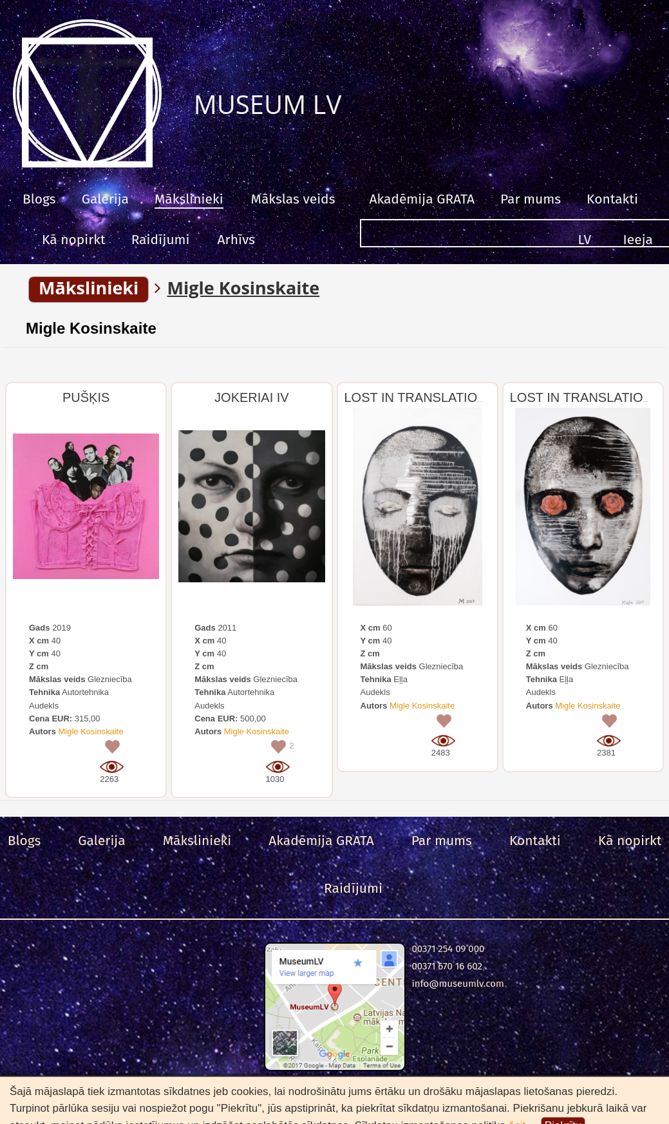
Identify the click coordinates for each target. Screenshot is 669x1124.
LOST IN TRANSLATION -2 (423, 397)
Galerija (105, 199)
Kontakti (612, 199)
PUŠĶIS (85, 397)
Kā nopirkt (74, 239)
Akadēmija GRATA (421, 199)
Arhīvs (236, 239)
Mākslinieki (189, 199)
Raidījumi (160, 239)
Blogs (39, 199)
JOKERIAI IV (251, 397)
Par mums (530, 199)
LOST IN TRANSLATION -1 (589, 397)
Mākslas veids (293, 199)
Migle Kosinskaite (91, 328)
